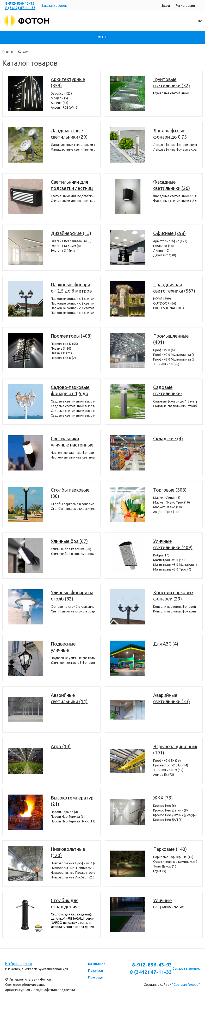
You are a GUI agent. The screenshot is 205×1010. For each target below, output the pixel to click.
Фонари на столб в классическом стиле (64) (73, 606)
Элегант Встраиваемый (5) (71, 241)
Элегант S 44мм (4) (65, 250)
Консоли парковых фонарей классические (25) (175, 611)
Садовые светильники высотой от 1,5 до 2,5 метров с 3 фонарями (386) (73, 410)
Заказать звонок (54, 5)
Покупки (95, 970)
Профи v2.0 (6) (164, 350)
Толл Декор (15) (165, 866)
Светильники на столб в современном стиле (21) (73, 611)
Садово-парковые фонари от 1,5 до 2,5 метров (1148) (70, 390)
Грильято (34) (163, 245)
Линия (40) (161, 250)
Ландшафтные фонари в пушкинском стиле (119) (175, 144)
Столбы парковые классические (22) (73, 508)
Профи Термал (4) (64, 812)
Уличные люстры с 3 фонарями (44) (73, 662)
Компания (96, 963)
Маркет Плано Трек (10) (171, 502)
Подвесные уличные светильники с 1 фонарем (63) (73, 658)
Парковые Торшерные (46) (173, 857)
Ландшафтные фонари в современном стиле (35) (175, 149)
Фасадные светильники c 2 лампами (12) (175, 200)
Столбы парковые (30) (70, 493)
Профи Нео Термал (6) (68, 816)
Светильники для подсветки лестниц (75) (72, 185)
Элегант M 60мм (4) (66, 245)
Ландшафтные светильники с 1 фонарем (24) (73, 144)
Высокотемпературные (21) (73, 801)
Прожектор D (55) (64, 343)
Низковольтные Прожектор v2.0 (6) (73, 872)
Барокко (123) (61, 93)
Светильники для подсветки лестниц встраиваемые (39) (73, 196)
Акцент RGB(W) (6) (64, 107)
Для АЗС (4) (165, 643)
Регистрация (185, 5)
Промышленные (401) (171, 339)
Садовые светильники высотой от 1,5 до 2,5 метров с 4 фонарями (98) (73, 415)
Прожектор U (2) (63, 358)
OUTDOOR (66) (164, 303)
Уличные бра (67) (69, 541)
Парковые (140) (170, 849)
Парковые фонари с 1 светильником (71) (73, 298)
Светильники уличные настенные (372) (72, 442)
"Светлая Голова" (186, 984)
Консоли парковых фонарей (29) (173, 595)
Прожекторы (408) (71, 335)
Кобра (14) (161, 555)
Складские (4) (168, 438)
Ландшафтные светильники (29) (69, 133)
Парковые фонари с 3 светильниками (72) (73, 308)
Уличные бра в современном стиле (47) (73, 553)
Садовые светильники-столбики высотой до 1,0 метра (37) (175, 406)
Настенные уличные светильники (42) (73, 457)
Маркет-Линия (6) (166, 497)
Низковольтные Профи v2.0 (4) (73, 863)
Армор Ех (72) (163, 774)
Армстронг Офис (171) (170, 241)
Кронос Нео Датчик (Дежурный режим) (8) (175, 815)
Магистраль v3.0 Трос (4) (172, 569)
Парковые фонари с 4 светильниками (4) (73, 312)
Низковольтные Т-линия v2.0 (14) (73, 868)
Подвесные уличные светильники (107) (70, 647)
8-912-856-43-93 (19, 3)
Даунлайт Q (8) (164, 255)
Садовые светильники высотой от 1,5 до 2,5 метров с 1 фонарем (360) (73, 401)
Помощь (95, 977)
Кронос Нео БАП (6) (168, 819)
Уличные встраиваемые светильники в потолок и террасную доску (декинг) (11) (171, 904)
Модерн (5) (59, 98)
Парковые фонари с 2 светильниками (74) (73, 303)
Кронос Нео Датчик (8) (170, 810)
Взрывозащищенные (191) (175, 749)
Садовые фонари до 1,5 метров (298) (175, 401)
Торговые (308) (170, 489)
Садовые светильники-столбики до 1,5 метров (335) (170, 390)
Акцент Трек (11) (166, 511)
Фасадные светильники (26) (171, 185)
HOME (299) (162, 298)
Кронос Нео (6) (164, 805)
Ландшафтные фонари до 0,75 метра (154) (170, 134)
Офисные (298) (169, 233)
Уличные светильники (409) (172, 544)
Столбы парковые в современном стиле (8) (73, 504)
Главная (8, 51)
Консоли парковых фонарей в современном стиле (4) (175, 606)
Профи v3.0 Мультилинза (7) (174, 359)
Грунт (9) (159, 871)
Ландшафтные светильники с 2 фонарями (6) (73, 149)
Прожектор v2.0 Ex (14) (170, 765)
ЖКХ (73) (163, 797)
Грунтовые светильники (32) (171, 82)
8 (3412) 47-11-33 (20, 8)
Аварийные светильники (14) (69, 698)
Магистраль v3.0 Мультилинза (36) (175, 564)
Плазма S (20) (61, 348)
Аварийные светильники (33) (171, 698)
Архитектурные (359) (68, 82)
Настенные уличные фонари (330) (73, 452)
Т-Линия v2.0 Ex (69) (168, 770)
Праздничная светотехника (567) (174, 287)
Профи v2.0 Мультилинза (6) (174, 354)
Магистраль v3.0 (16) (169, 560)
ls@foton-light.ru (18, 963)
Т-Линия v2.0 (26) (166, 364)
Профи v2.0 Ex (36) (167, 760)
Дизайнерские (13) (71, 233)
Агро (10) (61, 746)
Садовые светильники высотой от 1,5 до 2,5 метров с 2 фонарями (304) (73, 406)
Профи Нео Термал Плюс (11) (73, 821)
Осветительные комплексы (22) (175, 861)
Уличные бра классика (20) (71, 549)
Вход (166, 5)
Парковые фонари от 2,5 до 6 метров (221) (71, 288)
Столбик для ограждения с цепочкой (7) (65, 904)
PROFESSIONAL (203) (168, 308)
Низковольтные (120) (68, 852)
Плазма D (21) (61, 353)
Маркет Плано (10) (167, 507)
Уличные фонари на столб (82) (72, 595)
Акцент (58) (59, 102)
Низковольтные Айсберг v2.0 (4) (73, 877)
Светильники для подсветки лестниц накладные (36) (73, 200)
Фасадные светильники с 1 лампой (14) (175, 196)
